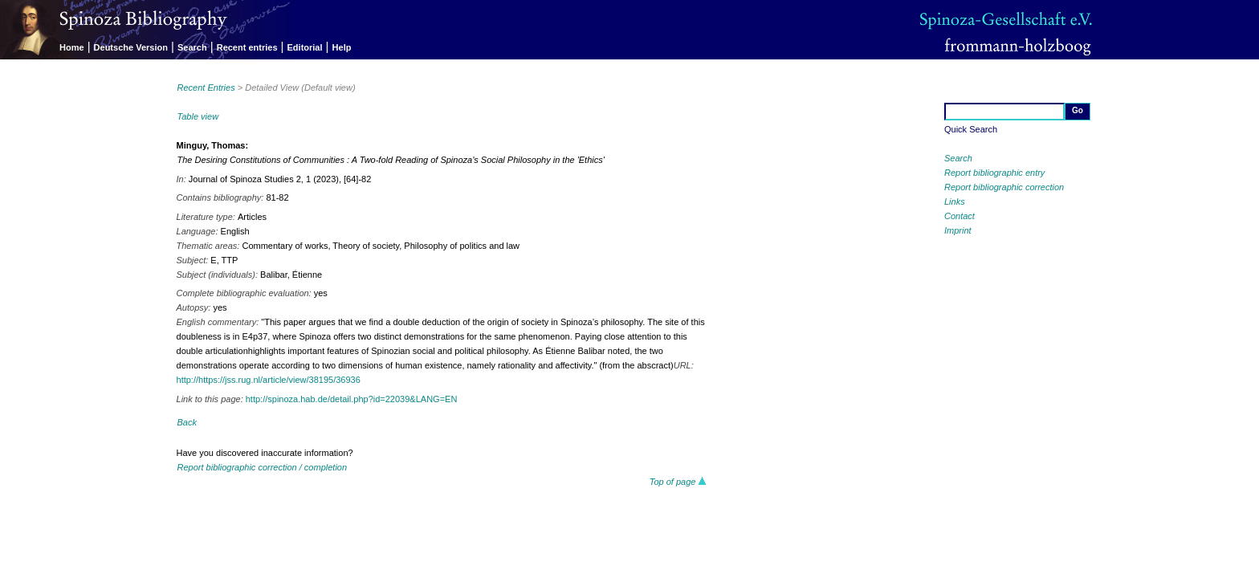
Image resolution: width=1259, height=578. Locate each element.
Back (187, 422)
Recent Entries (206, 87)
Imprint (958, 230)
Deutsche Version (131, 47)
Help (342, 47)
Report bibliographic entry (994, 172)
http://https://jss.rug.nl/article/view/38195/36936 (269, 380)
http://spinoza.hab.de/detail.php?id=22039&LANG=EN (352, 399)
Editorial (305, 47)
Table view (198, 116)
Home (71, 47)
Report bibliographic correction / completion (262, 467)
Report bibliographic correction (1004, 187)
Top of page (678, 481)
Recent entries (247, 47)
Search (192, 47)
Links (954, 201)
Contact (959, 216)
